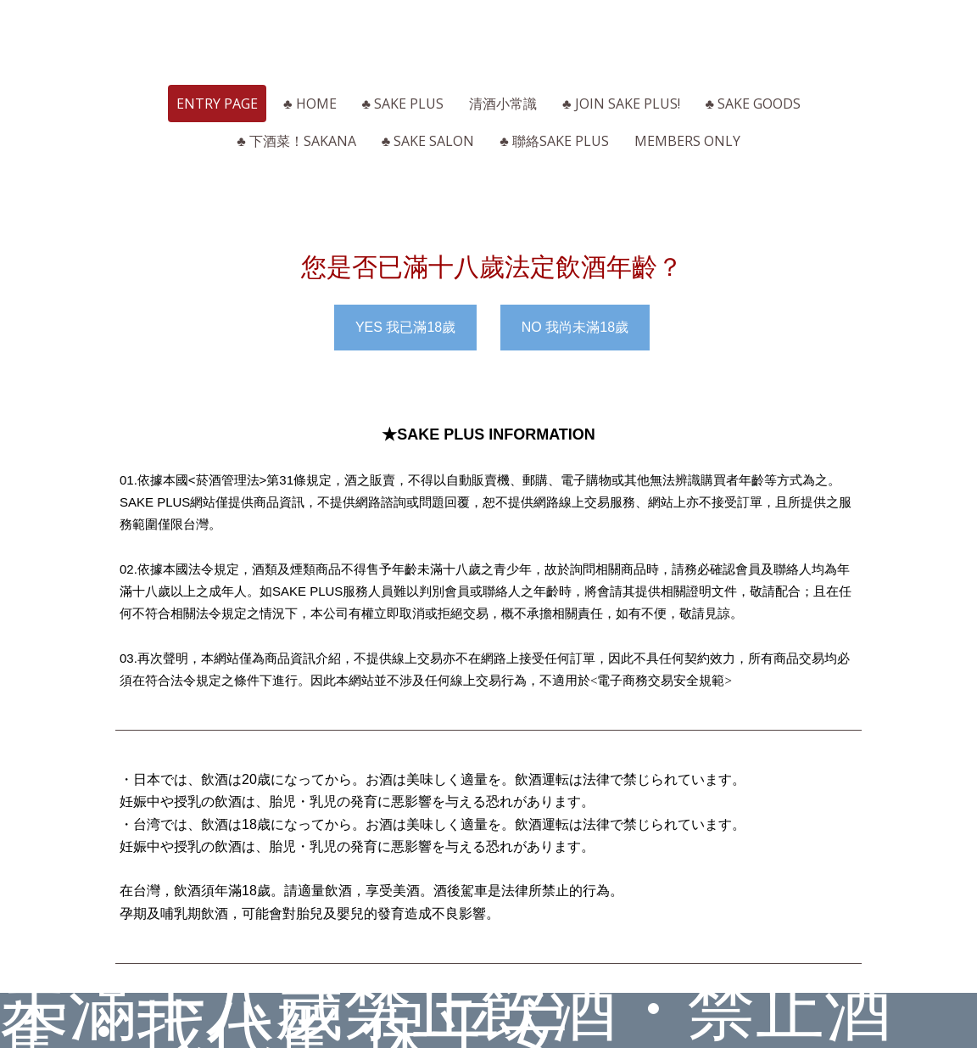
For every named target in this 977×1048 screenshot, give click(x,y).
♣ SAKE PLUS (403, 103)
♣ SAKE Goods (753, 103)
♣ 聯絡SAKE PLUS (554, 141)
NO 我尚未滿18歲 (575, 327)
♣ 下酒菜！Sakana (296, 141)
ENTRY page (217, 103)
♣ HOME (310, 103)
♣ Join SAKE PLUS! (621, 103)
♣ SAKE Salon (428, 141)
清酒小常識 (503, 103)
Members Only (687, 141)
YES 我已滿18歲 (405, 327)
